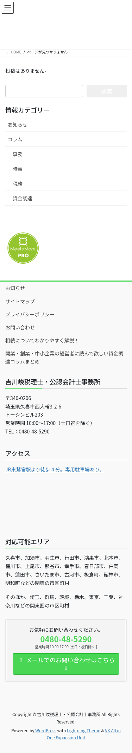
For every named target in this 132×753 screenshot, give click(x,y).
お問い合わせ (20, 327)
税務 (18, 183)
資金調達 (22, 198)
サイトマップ (20, 301)
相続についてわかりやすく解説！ (42, 340)
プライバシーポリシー (30, 314)
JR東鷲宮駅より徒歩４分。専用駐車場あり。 (55, 469)
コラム (15, 139)
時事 (18, 168)
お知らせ (17, 124)
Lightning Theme (83, 730)
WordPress (45, 730)
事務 (18, 153)
